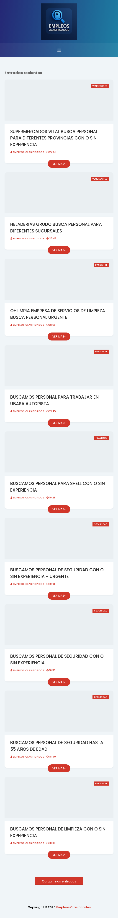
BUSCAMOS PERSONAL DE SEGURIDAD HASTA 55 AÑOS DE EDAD (56, 746)
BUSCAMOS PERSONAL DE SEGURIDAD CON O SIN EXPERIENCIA (57, 659)
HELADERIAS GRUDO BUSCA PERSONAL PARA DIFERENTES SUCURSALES (56, 227)
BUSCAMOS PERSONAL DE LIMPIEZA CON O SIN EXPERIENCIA (57, 832)
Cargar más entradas (59, 881)
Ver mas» (59, 164)
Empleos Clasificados (28, 152)
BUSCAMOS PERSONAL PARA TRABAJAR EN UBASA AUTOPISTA (54, 400)
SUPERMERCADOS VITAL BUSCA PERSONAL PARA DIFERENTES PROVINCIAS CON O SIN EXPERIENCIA (54, 138)
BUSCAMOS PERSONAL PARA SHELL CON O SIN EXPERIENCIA (57, 486)
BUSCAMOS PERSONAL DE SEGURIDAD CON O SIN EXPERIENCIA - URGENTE (57, 573)
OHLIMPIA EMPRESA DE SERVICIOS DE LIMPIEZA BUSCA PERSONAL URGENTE (57, 314)
